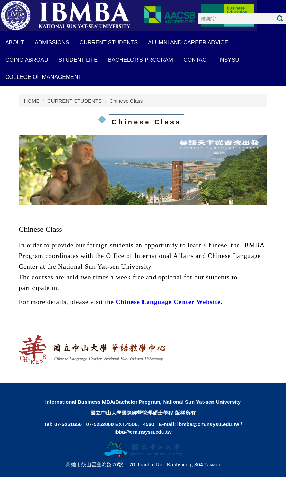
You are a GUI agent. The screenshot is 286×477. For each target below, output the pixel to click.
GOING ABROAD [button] (26, 60)
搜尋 (280, 18)
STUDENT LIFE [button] (78, 60)
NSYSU (229, 60)
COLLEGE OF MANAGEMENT (43, 77)
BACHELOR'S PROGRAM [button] (140, 60)
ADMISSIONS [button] (51, 42)
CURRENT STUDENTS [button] (109, 42)
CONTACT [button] (197, 60)
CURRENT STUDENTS (74, 101)
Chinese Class (126, 101)
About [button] (14, 42)
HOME (32, 101)
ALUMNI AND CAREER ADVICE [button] (188, 42)
